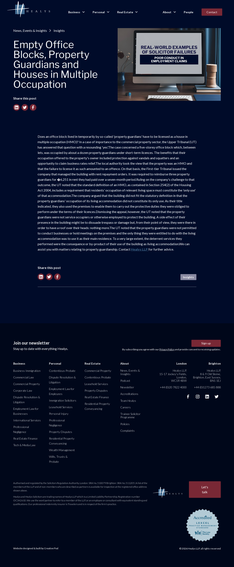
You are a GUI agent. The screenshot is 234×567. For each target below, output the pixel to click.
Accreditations (129, 394)
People (188, 12)
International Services (27, 420)
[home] (28, 9)
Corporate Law (22, 390)
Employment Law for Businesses (26, 411)
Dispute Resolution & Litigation (26, 399)
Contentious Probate (62, 370)
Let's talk (204, 489)
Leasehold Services (61, 407)
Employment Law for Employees (61, 391)
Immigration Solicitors (62, 400)
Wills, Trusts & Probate (58, 459)
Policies (125, 424)
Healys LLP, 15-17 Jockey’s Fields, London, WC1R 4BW (173, 375)
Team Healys (128, 400)
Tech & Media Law (24, 445)
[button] (76, 12)
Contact (212, 12)
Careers (125, 407)
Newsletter (127, 387)
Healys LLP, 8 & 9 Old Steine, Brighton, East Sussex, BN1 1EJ (207, 375)
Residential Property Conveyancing (61, 441)
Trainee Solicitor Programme (130, 415)
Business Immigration (27, 370)
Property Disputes (60, 432)
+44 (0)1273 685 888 (207, 387)
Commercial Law (23, 377)
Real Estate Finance (25, 438)
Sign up (206, 343)
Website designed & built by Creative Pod (35, 548)
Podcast (125, 380)
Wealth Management (62, 450)
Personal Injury (58, 413)
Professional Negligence (21, 429)
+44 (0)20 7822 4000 (173, 387)
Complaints (127, 430)
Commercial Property (26, 384)
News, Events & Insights (30, 30)
